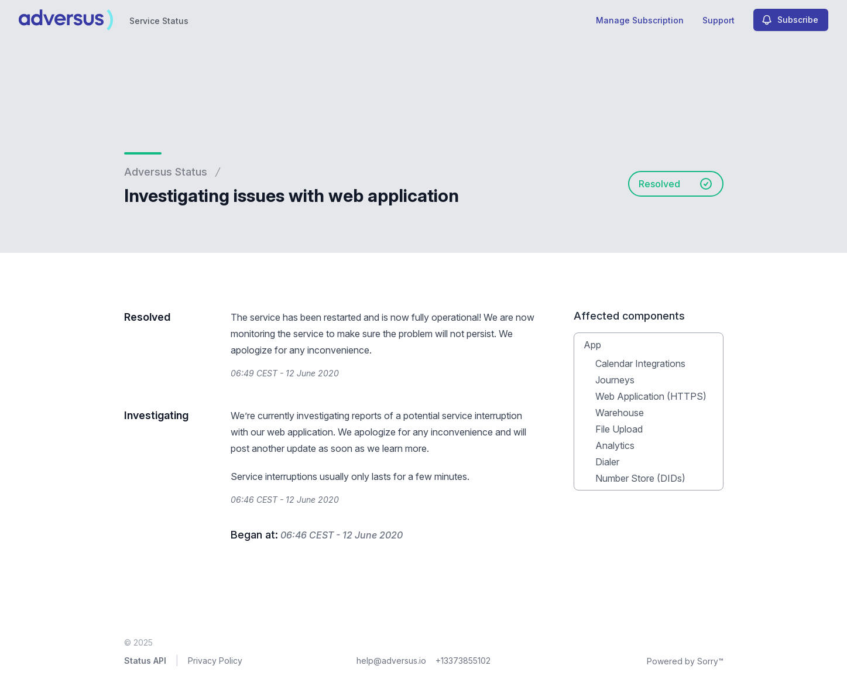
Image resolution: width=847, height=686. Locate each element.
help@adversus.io (391, 661)
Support (718, 20)
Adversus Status (165, 172)
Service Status (158, 21)
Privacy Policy (215, 661)
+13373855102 (463, 661)
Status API (145, 661)
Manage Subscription (640, 20)
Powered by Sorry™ (685, 661)
